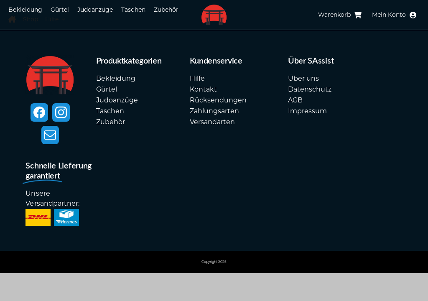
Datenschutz (309, 89)
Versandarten (212, 122)
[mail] (50, 135)
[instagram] (61, 112)
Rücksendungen (218, 100)
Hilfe (197, 78)
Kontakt (203, 89)
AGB (295, 100)
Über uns (303, 78)
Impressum (307, 111)
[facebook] (39, 112)
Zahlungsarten (214, 111)
